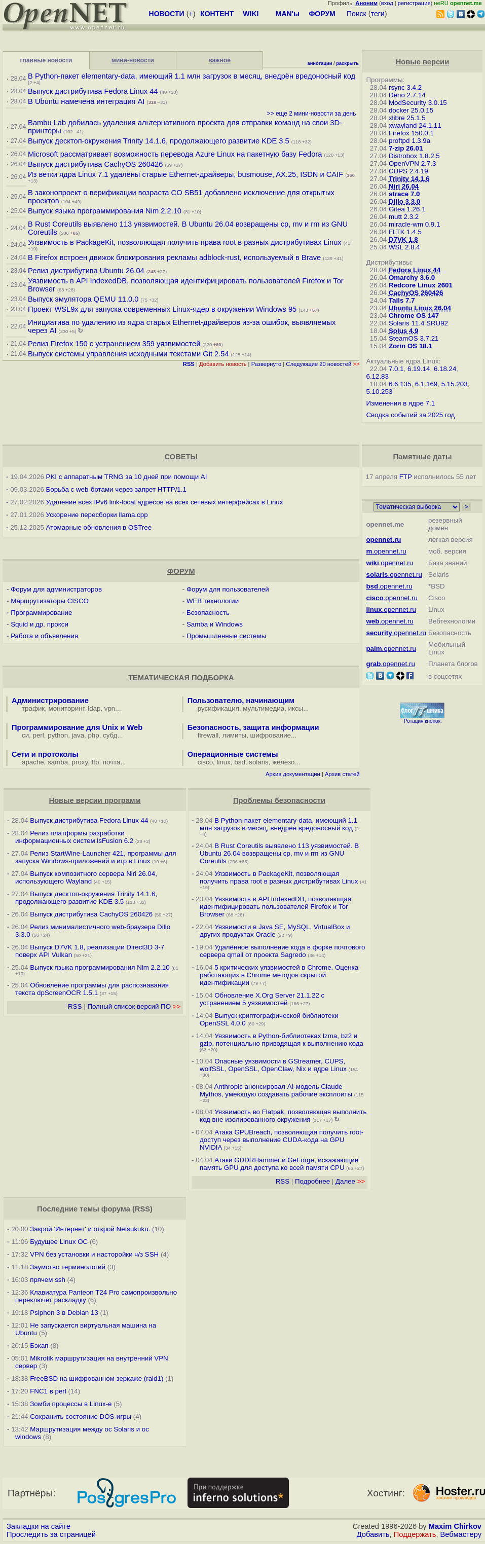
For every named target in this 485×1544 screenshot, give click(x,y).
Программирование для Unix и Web (77, 727)
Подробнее (312, 1181)
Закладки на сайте (38, 1526)
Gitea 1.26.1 (407, 209)
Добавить (373, 1534)
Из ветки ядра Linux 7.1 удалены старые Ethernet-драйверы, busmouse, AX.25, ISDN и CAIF (185, 174)
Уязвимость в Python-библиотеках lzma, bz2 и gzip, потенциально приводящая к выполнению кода (281, 1039)
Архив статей (342, 774)
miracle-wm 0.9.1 (414, 224)
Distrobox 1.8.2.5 (414, 156)
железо (283, 762)
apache (33, 762)
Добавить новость (223, 364)
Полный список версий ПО (133, 1006)
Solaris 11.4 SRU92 (418, 323)
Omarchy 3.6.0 (412, 277)
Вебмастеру (460, 1534)
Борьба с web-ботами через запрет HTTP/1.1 (116, 489)
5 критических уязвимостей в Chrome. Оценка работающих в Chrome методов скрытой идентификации (279, 975)
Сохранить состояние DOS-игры (80, 1416)
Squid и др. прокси (39, 624)
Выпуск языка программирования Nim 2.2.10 (104, 211)
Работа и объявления (44, 636)
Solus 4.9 (404, 331)
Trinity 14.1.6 (409, 178)
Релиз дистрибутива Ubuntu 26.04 (86, 271)
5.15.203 (454, 384)
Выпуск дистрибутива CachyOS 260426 (95, 164)
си (25, 735)
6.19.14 (418, 369)
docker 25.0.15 (411, 110)
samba (58, 762)
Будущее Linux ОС (59, 1241)
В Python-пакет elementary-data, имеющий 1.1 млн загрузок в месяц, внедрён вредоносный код (191, 76)
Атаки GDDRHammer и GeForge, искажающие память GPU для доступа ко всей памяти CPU (279, 1163)
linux (224, 762)
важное (219, 60)
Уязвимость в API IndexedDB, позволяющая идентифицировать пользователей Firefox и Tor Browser (275, 906)
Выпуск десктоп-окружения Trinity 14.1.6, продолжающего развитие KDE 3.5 (158, 141)
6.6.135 (400, 384)
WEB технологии (212, 601)
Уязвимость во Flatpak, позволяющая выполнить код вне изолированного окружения (283, 1115)
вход (387, 3)
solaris (259, 762)
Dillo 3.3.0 (404, 201)
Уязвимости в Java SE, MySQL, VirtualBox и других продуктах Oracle (275, 930)
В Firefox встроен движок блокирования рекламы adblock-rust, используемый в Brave (174, 257)
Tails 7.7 (402, 300)
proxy (80, 762)
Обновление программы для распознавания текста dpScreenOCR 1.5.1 (92, 989)
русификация (218, 708)
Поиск (356, 14)
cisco (205, 762)
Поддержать (415, 1534)
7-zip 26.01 (406, 148)
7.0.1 (396, 369)
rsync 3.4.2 (405, 87)
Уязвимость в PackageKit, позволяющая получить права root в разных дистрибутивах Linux (186, 242)
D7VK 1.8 (403, 239)
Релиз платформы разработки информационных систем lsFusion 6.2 (74, 836)
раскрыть (347, 63)
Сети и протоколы (45, 754)
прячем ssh (47, 1279)
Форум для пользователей (227, 589)
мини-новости (132, 60)
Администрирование (50, 700)
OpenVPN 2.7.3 (412, 163)
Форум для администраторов (56, 589)
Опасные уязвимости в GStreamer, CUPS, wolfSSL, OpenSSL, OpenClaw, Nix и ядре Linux (273, 1065)
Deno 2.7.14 (407, 95)
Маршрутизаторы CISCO (50, 601)
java (78, 735)
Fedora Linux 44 (414, 270)
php (93, 735)
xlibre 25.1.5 (407, 118)
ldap (94, 708)
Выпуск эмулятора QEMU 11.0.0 (84, 299)
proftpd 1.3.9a (409, 140)
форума (115, 1209)
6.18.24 (445, 369)
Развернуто (266, 364)
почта (112, 762)
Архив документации (293, 774)
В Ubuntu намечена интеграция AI (86, 101)
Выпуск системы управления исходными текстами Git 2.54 (128, 354)
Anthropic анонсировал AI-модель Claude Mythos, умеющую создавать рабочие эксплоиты (276, 1090)
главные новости (46, 60)
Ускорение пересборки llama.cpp (97, 515)
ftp (95, 762)
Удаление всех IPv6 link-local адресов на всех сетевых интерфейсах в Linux (164, 502)
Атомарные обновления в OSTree (99, 527)
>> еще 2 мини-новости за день (311, 113)
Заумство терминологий (67, 1267)
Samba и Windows (214, 624)
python (58, 735)
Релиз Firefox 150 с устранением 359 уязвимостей (114, 344)
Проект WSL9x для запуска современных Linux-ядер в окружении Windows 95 (162, 309)
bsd (239, 762)
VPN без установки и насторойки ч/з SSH (94, 1254)
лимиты (234, 735)
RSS (75, 1006)
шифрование (270, 735)
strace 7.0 (404, 194)
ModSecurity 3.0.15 (418, 102)
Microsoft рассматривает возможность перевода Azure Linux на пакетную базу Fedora (175, 154)
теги (378, 14)
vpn (110, 708)
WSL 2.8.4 (404, 247)
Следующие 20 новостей (322, 364)
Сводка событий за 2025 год (410, 415)
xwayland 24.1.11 (415, 125)
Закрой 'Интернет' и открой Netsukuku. (90, 1229)
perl (38, 735)
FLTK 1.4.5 (405, 232)
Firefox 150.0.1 (411, 133)
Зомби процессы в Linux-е (70, 1404)
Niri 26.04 (404, 186)
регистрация (414, 3)
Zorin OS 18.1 (410, 346)
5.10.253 (379, 391)
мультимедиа (263, 708)
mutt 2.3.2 (404, 216)
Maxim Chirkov (455, 1526)
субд (110, 735)
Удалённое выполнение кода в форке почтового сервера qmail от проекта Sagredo (282, 951)
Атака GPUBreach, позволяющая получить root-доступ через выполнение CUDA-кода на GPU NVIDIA (281, 1139)
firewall (208, 735)
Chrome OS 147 (414, 315)
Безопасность (208, 612)
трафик (33, 708)
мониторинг (66, 708)
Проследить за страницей (51, 1534)
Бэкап (39, 1345)
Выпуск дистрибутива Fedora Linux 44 (93, 91)
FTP (405, 477)
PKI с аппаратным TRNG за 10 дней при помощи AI (126, 477)
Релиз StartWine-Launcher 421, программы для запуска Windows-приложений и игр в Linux (95, 857)
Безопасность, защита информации (253, 727)
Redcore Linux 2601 (421, 285)
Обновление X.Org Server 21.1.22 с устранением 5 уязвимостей (262, 999)
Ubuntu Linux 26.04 (420, 308)
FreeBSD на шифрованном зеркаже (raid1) (96, 1378)
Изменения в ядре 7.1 (400, 403)
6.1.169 (426, 384)
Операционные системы (233, 754)
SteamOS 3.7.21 (414, 338)
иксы (296, 708)
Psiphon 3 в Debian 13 (64, 1312)
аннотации (319, 63)
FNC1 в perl (48, 1391)
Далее (350, 1181)
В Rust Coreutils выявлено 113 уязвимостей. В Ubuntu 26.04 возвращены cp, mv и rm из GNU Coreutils (279, 853)
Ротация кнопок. (423, 721)
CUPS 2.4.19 (408, 171)
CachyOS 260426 (416, 293)
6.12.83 (377, 376)
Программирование (41, 612)
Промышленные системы (226, 636)
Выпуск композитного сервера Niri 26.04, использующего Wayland (86, 877)
